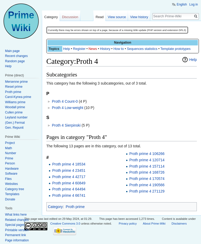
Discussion (70, 17)
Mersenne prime (16, 82)
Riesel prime (14, 87)
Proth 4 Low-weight (67, 108)
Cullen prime (14, 112)
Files (8, 179)
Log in (193, 4)
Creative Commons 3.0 (65, 223)
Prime (9, 158)
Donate (10, 199)
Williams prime (15, 102)
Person (10, 163)
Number (10, 153)
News (92, 49)
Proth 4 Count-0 (65, 101)
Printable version (16, 230)
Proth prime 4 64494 (68, 189)
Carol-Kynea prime (18, 97)
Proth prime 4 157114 (147, 166)
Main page (12, 51)
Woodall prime (15, 107)
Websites (11, 184)
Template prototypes (175, 49)
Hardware (12, 168)
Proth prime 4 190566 (147, 185)
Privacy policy (128, 223)
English (182, 4)
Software (11, 173)
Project (10, 143)
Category (55, 207)
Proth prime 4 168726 (147, 172)
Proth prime (75, 207)
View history (139, 17)
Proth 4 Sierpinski (66, 125)
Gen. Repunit (14, 127)
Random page (15, 61)
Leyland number (16, 117)
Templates (12, 194)
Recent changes (16, 56)
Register (79, 49)
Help (66, 49)
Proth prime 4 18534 (68, 164)
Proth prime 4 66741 (68, 195)
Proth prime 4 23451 (68, 170)
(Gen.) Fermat (15, 122)
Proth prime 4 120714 (147, 160)
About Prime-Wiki (154, 223)
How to (118, 49)
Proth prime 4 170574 (147, 178)
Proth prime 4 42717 (68, 177)
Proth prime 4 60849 (68, 183)
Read (100, 17)
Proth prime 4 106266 (147, 154)
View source (117, 17)
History (105, 49)
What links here (16, 214)
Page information (17, 240)
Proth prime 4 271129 (147, 191)
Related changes (17, 220)
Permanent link (15, 235)
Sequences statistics (142, 49)
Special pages (15, 225)
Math (8, 148)
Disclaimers (179, 223)
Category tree (14, 189)
